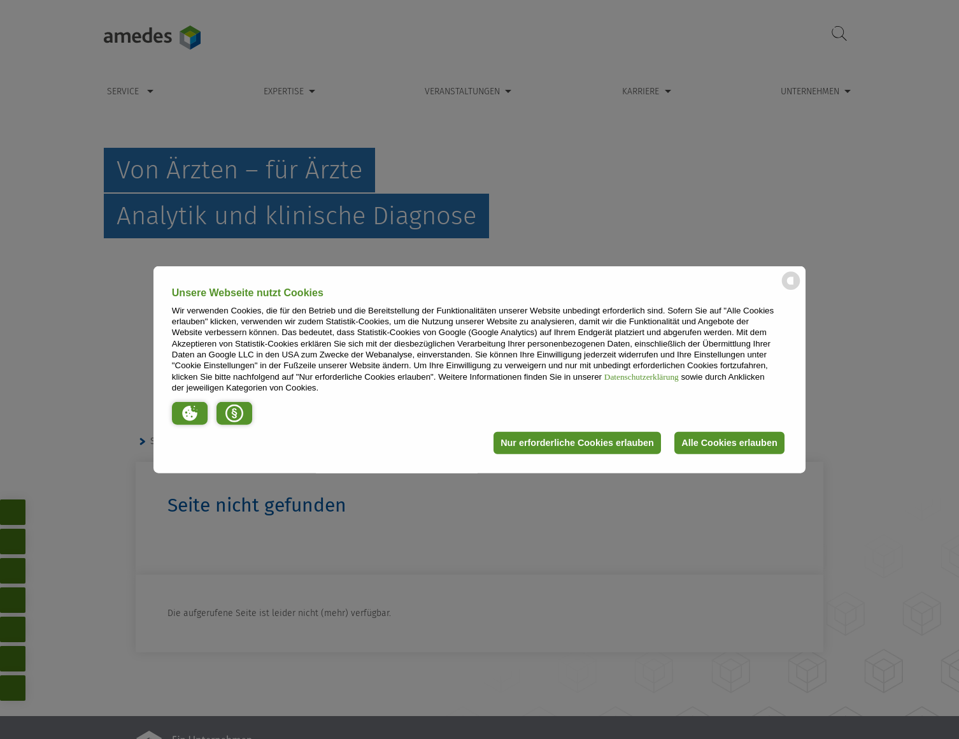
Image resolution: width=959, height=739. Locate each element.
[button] (190, 412)
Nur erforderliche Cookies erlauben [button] (577, 443)
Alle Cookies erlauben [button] (729, 443)
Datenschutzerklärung (641, 376)
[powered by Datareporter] (791, 288)
